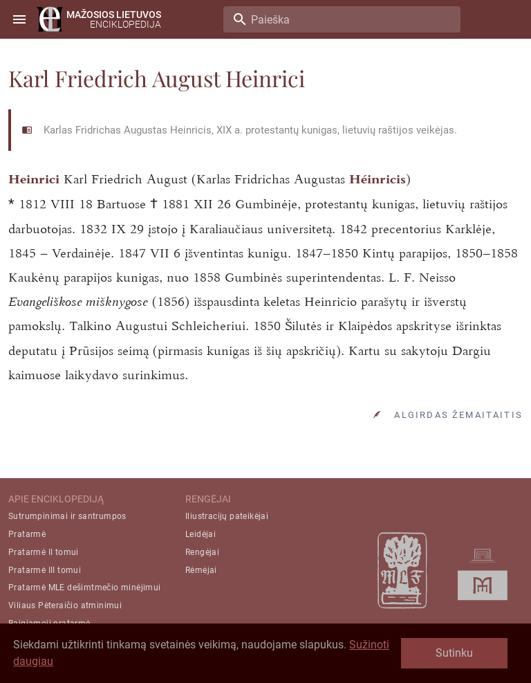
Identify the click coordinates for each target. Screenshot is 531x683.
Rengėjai (202, 552)
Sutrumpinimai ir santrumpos (67, 516)
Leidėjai (200, 534)
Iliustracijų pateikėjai (226, 516)
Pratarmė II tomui (43, 552)
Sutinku (454, 652)
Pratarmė (27, 534)
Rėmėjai (201, 570)
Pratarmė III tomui (44, 570)
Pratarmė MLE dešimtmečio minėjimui (84, 587)
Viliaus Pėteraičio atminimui (65, 605)
